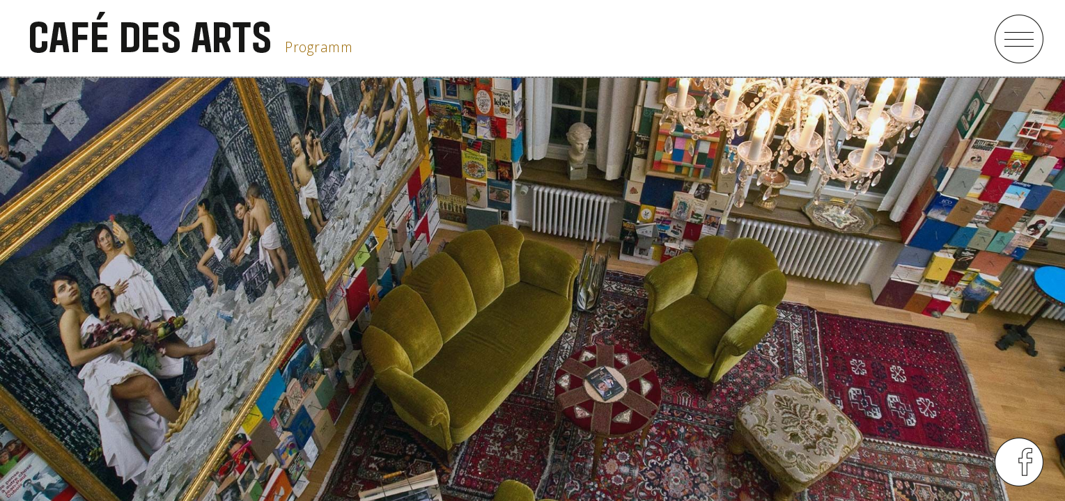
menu (1019, 39)
